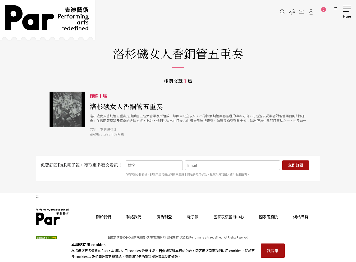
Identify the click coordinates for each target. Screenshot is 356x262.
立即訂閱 (295, 165)
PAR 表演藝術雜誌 (52, 216)
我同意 (272, 250)
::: (335, 7)
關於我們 (103, 217)
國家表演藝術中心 (229, 217)
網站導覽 (300, 217)
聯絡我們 (133, 217)
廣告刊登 (164, 217)
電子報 (192, 217)
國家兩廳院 (268, 217)
